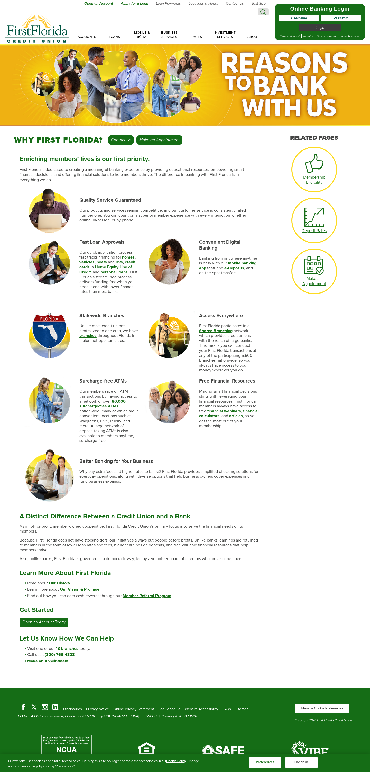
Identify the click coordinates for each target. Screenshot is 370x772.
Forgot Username (350, 36)
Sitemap (241, 709)
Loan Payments (168, 3)
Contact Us (235, 3)
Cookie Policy (176, 761)
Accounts (87, 37)
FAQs (227, 709)
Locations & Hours (203, 3)
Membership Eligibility (314, 180)
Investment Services (225, 35)
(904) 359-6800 (144, 716)
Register (308, 36)
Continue (301, 762)
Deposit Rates (314, 230)
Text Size (259, 3)
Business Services (169, 35)
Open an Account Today (44, 622)
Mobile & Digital (142, 35)
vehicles (87, 262)
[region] (185, 763)
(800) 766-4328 (114, 716)
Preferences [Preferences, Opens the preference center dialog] (265, 762)
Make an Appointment (159, 140)
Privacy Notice (97, 709)
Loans (114, 37)
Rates (197, 37)
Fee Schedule (169, 709)
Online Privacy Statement (133, 709)
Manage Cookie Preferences (322, 708)
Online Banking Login (320, 9)
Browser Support (290, 36)
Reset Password (326, 36)
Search (263, 12)
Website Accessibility (201, 709)
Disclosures (72, 709)
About (253, 37)
